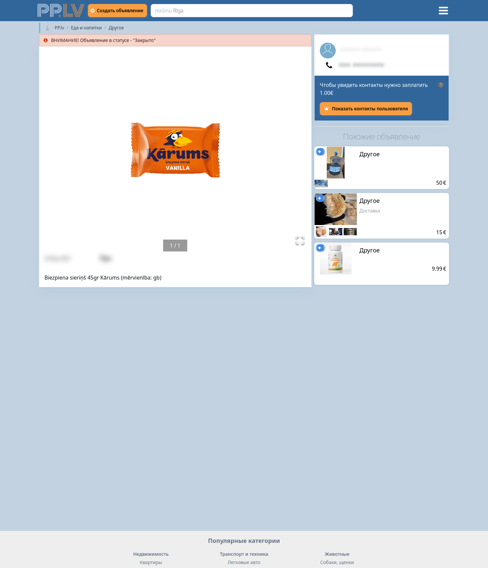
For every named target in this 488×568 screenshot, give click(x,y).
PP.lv (59, 27)
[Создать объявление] (119, 10)
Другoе (116, 27)
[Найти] (253, 10)
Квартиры (151, 562)
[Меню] (443, 10)
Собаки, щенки (337, 562)
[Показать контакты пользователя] (366, 108)
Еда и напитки (86, 27)
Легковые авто (244, 562)
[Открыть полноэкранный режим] (300, 240)
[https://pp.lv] (61, 10)
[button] (175, 149)
